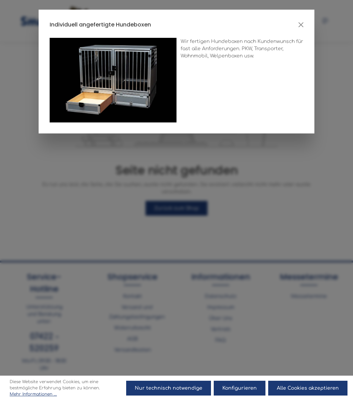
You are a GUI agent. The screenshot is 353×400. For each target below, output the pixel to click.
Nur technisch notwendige (168, 388)
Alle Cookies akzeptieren (308, 388)
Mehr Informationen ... (33, 394)
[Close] (301, 25)
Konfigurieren (239, 388)
